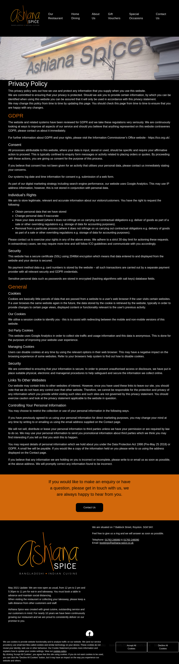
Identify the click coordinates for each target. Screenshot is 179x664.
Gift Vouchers (114, 16)
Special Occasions (136, 16)
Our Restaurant (55, 16)
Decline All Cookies (163, 647)
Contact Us (161, 16)
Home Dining (75, 16)
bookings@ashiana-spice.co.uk (117, 542)
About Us (95, 16)
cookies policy (59, 651)
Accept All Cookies (131, 647)
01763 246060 (112, 539)
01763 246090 (131, 539)
